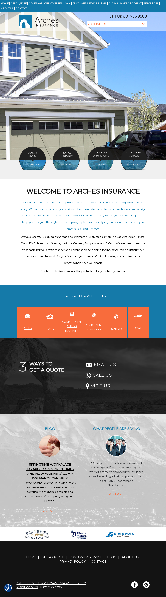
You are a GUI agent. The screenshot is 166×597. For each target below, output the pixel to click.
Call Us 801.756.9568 (128, 16)
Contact (98, 561)
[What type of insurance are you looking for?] (117, 24)
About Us (130, 557)
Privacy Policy (73, 561)
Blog (111, 557)
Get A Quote (53, 557)
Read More (50, 511)
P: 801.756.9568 (27, 587)
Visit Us (98, 385)
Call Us (99, 375)
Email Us (101, 364)
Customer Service (85, 557)
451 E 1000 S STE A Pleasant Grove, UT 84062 (51, 583)
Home (31, 557)
